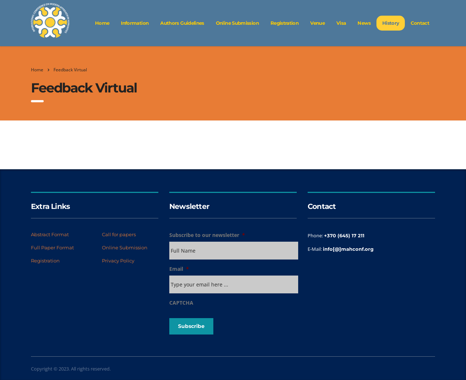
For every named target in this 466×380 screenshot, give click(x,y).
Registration (284, 23)
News (364, 23)
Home (102, 23)
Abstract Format (50, 234)
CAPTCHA (181, 303)
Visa (341, 23)
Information (135, 23)
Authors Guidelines (182, 23)
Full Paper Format (52, 247)
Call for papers (119, 234)
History (390, 23)
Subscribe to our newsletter (207, 235)
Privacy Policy (118, 261)
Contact (420, 23)
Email (179, 269)
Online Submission (237, 23)
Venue (317, 23)
